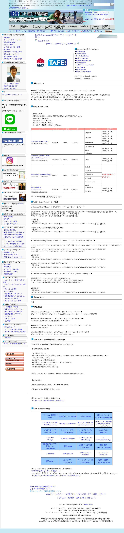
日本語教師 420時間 (11, 307)
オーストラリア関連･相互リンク (15, 344)
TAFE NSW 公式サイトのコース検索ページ (46, 471)
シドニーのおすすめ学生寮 (13, 241)
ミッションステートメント (13, 40)
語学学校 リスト (10, 252)
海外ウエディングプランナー (14, 309)
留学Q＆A (98, 31)
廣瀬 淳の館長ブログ (10, 86)
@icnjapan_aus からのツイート (12, 94)
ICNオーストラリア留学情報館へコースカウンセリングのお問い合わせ (57, 475)
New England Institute (82, 56)
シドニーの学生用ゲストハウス (14, 244)
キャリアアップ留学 (79, 494)
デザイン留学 (8, 291)
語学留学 (7, 219)
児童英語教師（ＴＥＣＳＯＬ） (15, 296)
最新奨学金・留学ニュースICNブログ (97, 12)
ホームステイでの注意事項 (13, 246)
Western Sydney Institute (83, 72)
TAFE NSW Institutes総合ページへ (43, 486)
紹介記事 (7, 49)
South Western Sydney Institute (85, 65)
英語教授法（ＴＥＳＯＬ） (13, 294)
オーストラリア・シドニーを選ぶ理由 (22, 31)
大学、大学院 (8, 217)
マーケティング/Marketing (67, 424)
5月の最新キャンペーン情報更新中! (97, 14)
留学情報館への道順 (10, 56)
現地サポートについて (11, 54)
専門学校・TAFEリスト (58, 31)
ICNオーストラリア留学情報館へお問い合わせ (48, 400)
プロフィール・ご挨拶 (11, 83)
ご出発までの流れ (10, 230)
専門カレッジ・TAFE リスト (14, 257)
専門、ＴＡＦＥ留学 (10, 221)
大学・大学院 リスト (11, 255)
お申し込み (62, 498)
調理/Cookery (50, 461)
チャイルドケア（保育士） (13, 311)
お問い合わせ (91, 498)
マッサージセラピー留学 (13, 301)
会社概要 (7, 37)
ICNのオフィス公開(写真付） (13, 59)
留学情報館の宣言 (10, 42)
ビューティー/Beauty (68, 439)
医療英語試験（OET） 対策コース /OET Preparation (50, 446)
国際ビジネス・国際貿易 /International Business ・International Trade (103, 424)
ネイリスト (8, 316)
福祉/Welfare (50, 453)
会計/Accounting (85, 416)
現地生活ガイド (87, 31)
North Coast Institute (82, 58)
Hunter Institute (80, 51)
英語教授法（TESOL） (11, 272)
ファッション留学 (11, 289)
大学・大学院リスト (74, 31)
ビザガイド (102, 494)
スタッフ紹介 (8, 44)
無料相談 (71, 498)
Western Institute (81, 69)
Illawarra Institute (81, 54)
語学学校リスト (42, 31)
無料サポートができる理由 (13, 52)
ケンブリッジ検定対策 (11, 269)
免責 (77, 498)
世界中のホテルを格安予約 (13, 235)
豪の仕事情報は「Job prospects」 (14, 232)
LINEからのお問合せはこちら (95, 19)
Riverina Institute (81, 63)
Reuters (20, 204)
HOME (48, 494)
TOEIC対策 (7, 267)
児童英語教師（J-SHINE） (13, 314)
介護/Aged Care (68, 453)
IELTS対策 (7, 264)
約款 (83, 498)
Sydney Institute (80, 67)
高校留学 (8, 338)
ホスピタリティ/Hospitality (68, 416)
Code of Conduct (88, 504)
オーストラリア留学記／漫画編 (15, 332)
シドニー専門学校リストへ (40, 489)
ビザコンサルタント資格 (12, 47)
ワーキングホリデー (10, 224)
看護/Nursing (68, 446)
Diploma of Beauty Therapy (39, 141)
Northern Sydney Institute (83, 60)
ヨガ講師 (8, 321)
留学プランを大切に (10, 88)
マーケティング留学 (11, 298)
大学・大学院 (92, 494)
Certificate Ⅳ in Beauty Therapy (41, 174)
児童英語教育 (8, 274)
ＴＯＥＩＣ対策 (10, 319)
